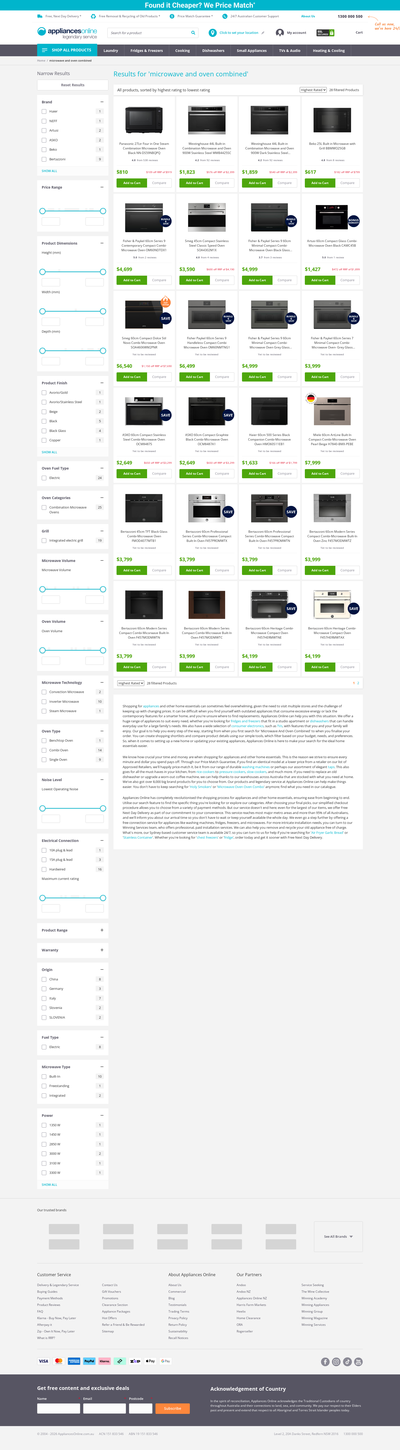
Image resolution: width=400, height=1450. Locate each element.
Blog (171, 1298)
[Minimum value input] (51, 221)
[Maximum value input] (94, 221)
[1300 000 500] (350, 16)
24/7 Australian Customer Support (250, 16)
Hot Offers (109, 1318)
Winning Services (314, 1324)
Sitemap (108, 1331)
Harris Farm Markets (251, 1305)
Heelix (241, 1311)
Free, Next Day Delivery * (59, 16)
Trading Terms (178, 1311)
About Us (308, 16)
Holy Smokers (200, 786)
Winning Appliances (315, 1305)
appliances (151, 706)
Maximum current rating (60, 878)
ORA (240, 1324)
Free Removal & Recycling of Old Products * (125, 16)
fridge (228, 837)
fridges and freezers (245, 721)
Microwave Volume (56, 570)
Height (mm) (51, 252)
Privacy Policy (178, 1318)
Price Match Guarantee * (191, 16)
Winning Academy (314, 1298)
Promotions (110, 1298)
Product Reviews (48, 1305)
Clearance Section (115, 1305)
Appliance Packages (116, 1311)
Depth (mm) (51, 331)
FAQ (40, 1311)
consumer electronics (247, 726)
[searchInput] (152, 33)
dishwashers (319, 721)
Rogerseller (245, 1331)
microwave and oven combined (70, 60)
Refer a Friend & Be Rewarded (123, 1324)
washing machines (256, 767)
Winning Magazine (315, 1318)
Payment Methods (50, 1298)
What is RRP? (46, 1338)
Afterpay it (44, 1324)
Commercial (177, 1291)
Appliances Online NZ (252, 1298)
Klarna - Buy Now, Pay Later (56, 1318)
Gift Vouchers (111, 1291)
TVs (279, 726)
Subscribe (172, 1408)
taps (331, 767)
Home (41, 60)
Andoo (241, 1285)
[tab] (73, 102)
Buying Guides (47, 1291)
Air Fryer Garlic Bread (327, 832)
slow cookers (256, 771)
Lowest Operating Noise (60, 789)
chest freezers (207, 837)
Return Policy (177, 1324)
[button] (291, 33)
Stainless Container (137, 837)
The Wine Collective (315, 1291)
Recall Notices (178, 1338)
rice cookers (205, 771)
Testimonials (177, 1305)
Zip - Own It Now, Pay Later (56, 1331)
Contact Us (110, 1285)
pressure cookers (232, 771)
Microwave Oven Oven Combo (241, 786)
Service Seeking (313, 1285)
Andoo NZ (244, 1291)
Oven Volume (52, 631)
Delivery (43, 1285)
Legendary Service (66, 1285)
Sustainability (177, 1331)
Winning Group (312, 1311)
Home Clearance (249, 1318)
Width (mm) (51, 292)
